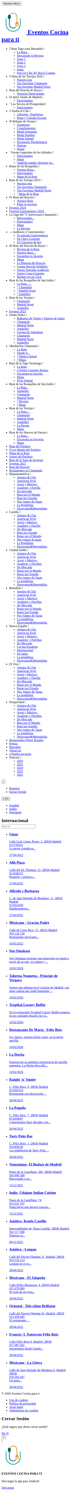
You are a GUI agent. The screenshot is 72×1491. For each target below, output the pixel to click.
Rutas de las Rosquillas (24, 166)
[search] (19, 826)
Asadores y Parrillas (29, 563)
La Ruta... (23, 52)
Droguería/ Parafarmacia (32, 142)
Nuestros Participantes (31, 93)
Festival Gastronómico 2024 (26, 211)
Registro (14, 788)
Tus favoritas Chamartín (32, 187)
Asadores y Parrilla (29, 487)
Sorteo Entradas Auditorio (33, 270)
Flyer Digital (25, 380)
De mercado (24, 491)
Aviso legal (16, 1407)
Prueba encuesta (20, 754)
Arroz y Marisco (27, 484)
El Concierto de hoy (29, 242)
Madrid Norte (26, 290)
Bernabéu (16, 588)
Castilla (15, 512)
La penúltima (25, 581)
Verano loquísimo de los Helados (31, 152)
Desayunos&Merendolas (32, 508)
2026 (20, 760)
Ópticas (21, 145)
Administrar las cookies (23, 1410)
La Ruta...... (24, 283)
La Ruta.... (23, 411)
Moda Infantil (25, 138)
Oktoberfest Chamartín (24, 346)
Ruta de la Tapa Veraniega (26, 363)
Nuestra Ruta (25, 200)
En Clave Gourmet (28, 238)
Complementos (26, 128)
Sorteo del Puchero (21, 456)
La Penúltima (25, 505)
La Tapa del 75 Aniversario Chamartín (33, 214)
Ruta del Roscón (19, 467)
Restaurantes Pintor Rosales (26, 740)
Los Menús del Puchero (25, 449)
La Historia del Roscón (31, 263)
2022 (20, 774)
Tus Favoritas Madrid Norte (34, 190)
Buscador (15, 747)
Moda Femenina (27, 131)
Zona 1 (21, 59)
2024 (20, 767)
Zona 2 (21, 62)
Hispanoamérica (20, 474)
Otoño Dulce (18, 315)
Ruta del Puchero (19, 446)
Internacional (25, 650)
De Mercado (24, 529)
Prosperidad (17, 702)
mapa (20, 69)
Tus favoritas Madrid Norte (33, 86)
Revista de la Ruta (28, 249)
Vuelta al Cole (20, 111)
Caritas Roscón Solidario (32, 266)
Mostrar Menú (11, 3)
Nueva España (19, 626)
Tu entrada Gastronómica (32, 235)
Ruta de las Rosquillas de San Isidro (32, 280)
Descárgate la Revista (30, 55)
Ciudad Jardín (18, 550)
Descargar (8, 1487)
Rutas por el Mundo (29, 536)
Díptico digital (27, 356)
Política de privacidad (22, 1403)
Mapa (20, 159)
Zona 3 (21, 66)
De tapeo (22, 653)
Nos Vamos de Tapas (29, 615)
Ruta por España (27, 498)
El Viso (14, 664)
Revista (22, 401)
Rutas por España (27, 574)
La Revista (23, 228)
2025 (20, 764)
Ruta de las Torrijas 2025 (25, 180)
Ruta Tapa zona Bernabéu (27, 48)
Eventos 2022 (17, 463)
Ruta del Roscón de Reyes (26, 90)
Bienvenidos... (26, 218)
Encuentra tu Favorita (30, 439)
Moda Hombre (26, 135)
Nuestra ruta (24, 79)
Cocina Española (27, 646)
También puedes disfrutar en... (35, 162)
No (3, 1433)
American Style (26, 480)
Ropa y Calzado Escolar (31, 117)
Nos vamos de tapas (29, 539)
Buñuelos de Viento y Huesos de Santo (41, 318)
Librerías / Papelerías (30, 114)
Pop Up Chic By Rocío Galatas (36, 73)
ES (6, 798)
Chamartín (24, 287)
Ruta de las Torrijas (22, 297)
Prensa (13, 743)
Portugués (15, 812)
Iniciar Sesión (17, 791)
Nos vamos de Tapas (29, 501)
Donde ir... (23, 353)
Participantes (25, 100)
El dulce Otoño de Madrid (26, 97)
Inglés (13, 809)
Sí (7, 1433)
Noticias (15, 757)
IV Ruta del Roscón (22, 197)
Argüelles (24, 294)
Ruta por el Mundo (28, 494)
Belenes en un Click (29, 276)
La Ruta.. (22, 387)
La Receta (23, 425)
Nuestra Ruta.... (26, 252)
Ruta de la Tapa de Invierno (26, 460)
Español (14, 805)
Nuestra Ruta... (26, 169)
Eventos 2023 (17, 311)
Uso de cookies (18, 1400)
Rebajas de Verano (23, 121)
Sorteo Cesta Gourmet (30, 273)
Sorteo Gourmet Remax (32, 370)
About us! (15, 750)
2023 (20, 771)
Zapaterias (23, 124)
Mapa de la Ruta (27, 176)
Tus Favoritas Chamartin (32, 83)
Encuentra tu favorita (30, 256)
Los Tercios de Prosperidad (27, 104)
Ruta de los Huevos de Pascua (28, 432)
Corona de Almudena (30, 332)
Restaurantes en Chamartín (25, 470)
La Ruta (22, 349)
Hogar (21, 149)
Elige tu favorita (27, 204)
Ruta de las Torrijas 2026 (27, 76)
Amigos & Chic (26, 477)
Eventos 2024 (17, 207)
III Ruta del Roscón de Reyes (28, 245)
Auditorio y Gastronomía (27, 232)
